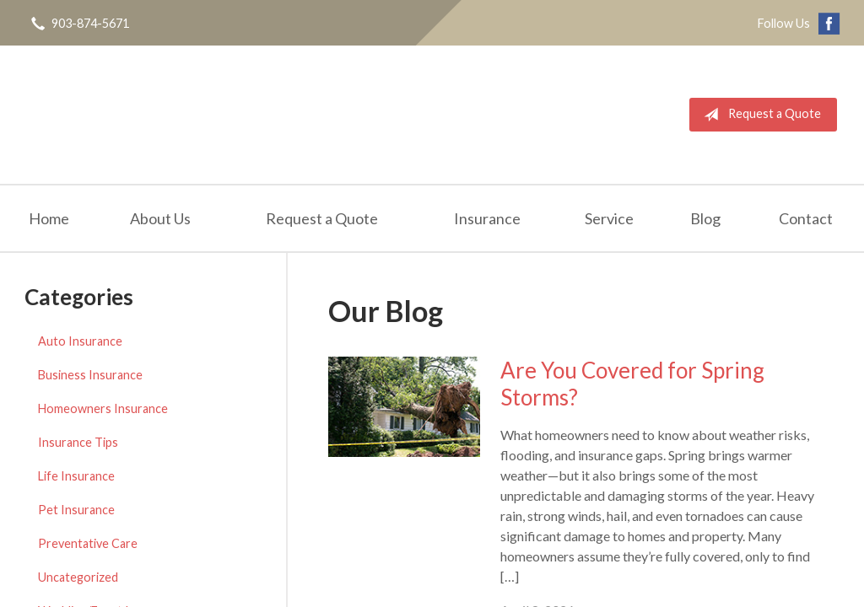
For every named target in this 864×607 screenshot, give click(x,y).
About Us (160, 218)
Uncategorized (78, 577)
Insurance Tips (78, 442)
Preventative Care (88, 543)
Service (609, 218)
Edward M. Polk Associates (181, 115)
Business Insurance (90, 375)
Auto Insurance (80, 341)
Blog (705, 218)
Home (49, 218)
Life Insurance (76, 476)
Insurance (487, 218)
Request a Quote (759, 115)
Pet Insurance (76, 509)
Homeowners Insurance (103, 408)
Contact (806, 218)
